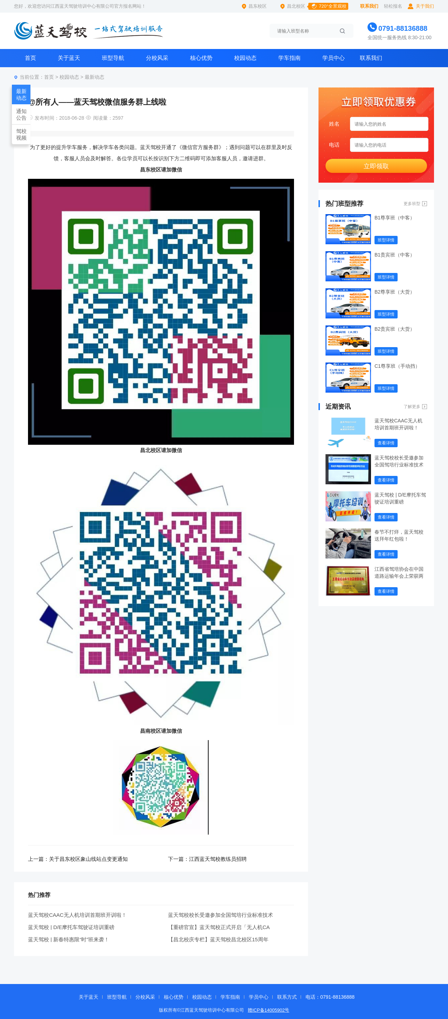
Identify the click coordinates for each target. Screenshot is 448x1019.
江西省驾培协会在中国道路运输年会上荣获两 (399, 572)
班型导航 (113, 58)
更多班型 (412, 203)
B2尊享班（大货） (394, 292)
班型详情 (386, 240)
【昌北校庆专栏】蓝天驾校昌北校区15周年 (218, 939)
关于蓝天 (69, 58)
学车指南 (289, 58)
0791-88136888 (402, 28)
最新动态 (94, 77)
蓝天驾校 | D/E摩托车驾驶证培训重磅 (71, 927)
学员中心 (333, 58)
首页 (30, 58)
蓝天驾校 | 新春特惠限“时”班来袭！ (68, 939)
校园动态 (245, 58)
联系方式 (287, 997)
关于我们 (425, 6)
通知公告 (21, 114)
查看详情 (386, 443)
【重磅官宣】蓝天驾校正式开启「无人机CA (219, 927)
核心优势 (201, 58)
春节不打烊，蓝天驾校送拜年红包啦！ (399, 535)
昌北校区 (317, 6)
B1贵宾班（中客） (394, 255)
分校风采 (157, 58)
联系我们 (369, 6)
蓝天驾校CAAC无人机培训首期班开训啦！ (77, 915)
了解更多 (412, 406)
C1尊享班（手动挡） (397, 366)
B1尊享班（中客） (394, 217)
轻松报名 (393, 6)
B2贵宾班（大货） (394, 329)
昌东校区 (257, 6)
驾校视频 (21, 134)
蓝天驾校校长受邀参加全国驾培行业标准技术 (220, 915)
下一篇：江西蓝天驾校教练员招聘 (207, 859)
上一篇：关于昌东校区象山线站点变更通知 (78, 859)
